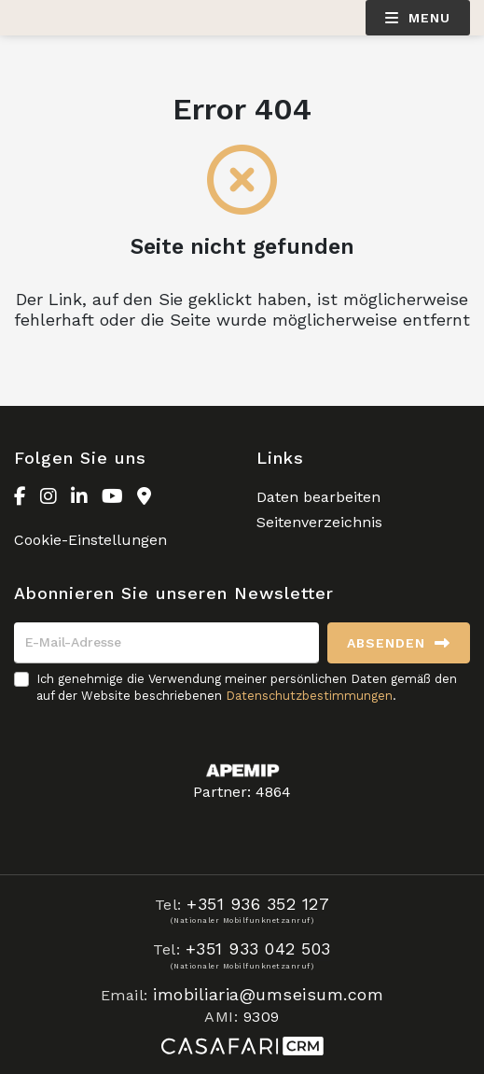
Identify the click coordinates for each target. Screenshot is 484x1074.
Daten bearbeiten (318, 497)
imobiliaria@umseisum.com (268, 994)
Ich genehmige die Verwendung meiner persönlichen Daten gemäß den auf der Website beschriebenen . (246, 687)
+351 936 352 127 (258, 904)
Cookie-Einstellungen (90, 540)
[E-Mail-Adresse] (166, 642)
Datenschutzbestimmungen (309, 696)
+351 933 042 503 (258, 948)
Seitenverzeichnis (319, 522)
